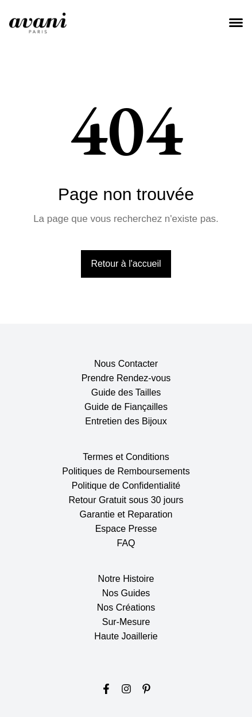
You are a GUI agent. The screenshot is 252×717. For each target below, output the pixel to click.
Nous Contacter (126, 364)
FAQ (126, 543)
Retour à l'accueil (126, 264)
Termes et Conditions (126, 457)
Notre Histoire (126, 579)
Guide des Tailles (126, 392)
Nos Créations (126, 607)
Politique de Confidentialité (126, 485)
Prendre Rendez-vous (126, 378)
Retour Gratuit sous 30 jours (125, 500)
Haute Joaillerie (125, 636)
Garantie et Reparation (126, 514)
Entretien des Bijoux (125, 421)
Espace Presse (126, 529)
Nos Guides (126, 593)
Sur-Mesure (126, 622)
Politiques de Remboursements (125, 471)
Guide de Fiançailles (126, 407)
